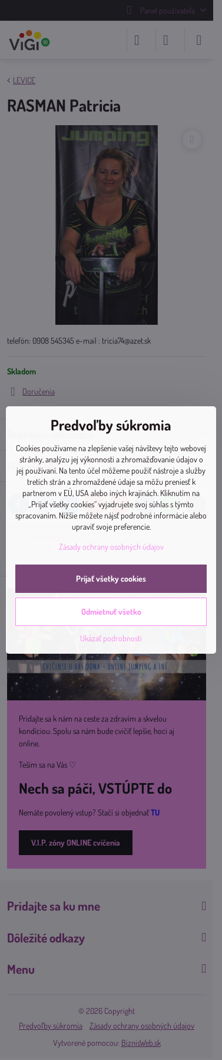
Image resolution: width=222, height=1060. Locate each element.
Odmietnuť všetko (111, 611)
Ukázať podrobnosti (111, 638)
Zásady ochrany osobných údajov (111, 547)
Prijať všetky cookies (111, 578)
